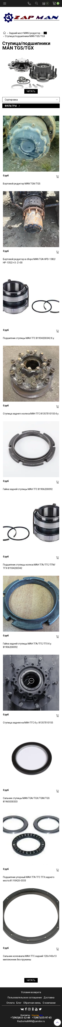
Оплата (10, 1002)
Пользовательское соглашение (25, 997)
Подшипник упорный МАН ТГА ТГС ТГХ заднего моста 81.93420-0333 (28, 879)
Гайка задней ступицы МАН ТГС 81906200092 (28, 489)
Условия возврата (31, 992)
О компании (49, 1002)
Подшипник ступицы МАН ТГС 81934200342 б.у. (29, 338)
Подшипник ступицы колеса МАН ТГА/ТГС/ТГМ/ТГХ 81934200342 (29, 566)
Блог (18, 1002)
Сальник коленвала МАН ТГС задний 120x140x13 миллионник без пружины (30, 958)
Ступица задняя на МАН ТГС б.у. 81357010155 (28, 722)
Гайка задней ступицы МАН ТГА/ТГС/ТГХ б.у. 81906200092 (27, 645)
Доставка (49, 997)
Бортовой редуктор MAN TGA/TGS (21, 183)
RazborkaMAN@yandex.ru (31, 1021)
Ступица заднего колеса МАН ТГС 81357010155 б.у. (31, 413)
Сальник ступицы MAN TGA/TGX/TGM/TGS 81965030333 (26, 800)
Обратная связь (32, 1002)
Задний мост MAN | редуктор (24, 33)
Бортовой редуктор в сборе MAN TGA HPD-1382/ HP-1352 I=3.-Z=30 (29, 261)
